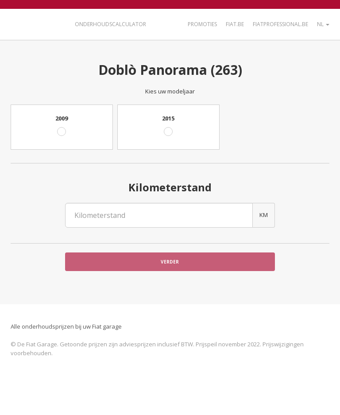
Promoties (202, 24)
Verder (170, 262)
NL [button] (323, 24)
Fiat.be (235, 24)
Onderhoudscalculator (110, 24)
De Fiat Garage (37, 23)
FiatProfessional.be (280, 24)
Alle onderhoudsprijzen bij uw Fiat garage (66, 326)
